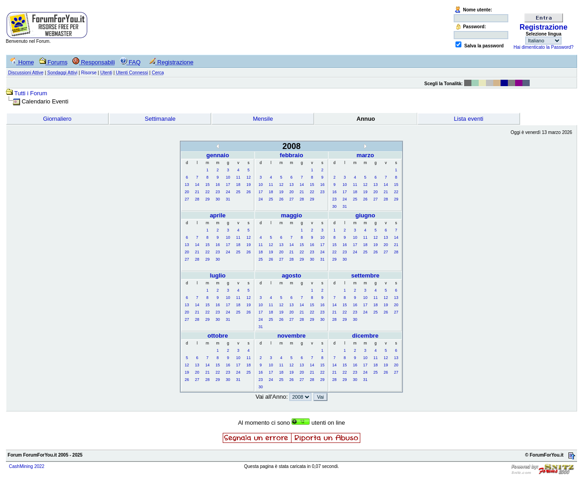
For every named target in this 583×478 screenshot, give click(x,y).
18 (238, 184)
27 (187, 199)
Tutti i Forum (30, 93)
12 (248, 177)
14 (197, 184)
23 (217, 192)
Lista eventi (468, 118)
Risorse (89, 72)
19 (248, 184)
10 (228, 177)
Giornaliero (57, 118)
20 (187, 192)
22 (207, 192)
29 (207, 199)
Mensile (263, 118)
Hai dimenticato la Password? (543, 47)
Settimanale (160, 118)
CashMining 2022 (27, 466)
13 (187, 184)
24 (228, 192)
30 (217, 199)
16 (217, 184)
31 (228, 199)
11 (238, 177)
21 (197, 192)
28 (197, 199)
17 (228, 184)
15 (207, 184)
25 (238, 192)
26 (248, 192)
